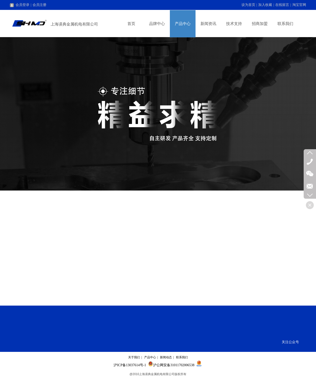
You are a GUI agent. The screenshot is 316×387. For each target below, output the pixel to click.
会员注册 (39, 5)
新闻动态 (166, 357)
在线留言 (282, 5)
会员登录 (19, 5)
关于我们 (134, 357)
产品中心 (150, 357)
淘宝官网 (299, 5)
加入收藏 (265, 5)
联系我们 (182, 357)
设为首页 (248, 5)
